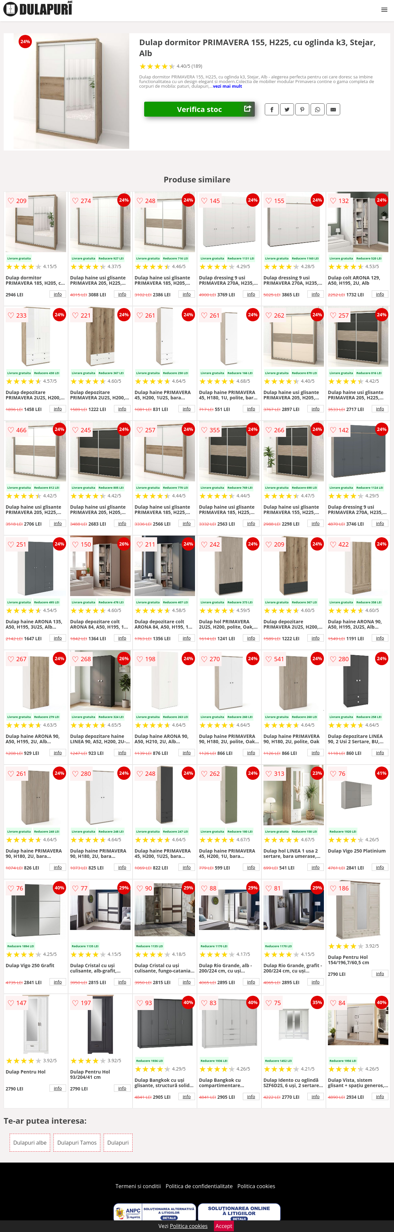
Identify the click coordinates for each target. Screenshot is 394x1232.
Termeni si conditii (138, 1186)
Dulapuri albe (30, 1142)
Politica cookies (256, 1186)
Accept (224, 1226)
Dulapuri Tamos (76, 1142)
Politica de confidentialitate (199, 1186)
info (58, 294)
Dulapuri (118, 1142)
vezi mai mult (227, 86)
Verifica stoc (216, 109)
